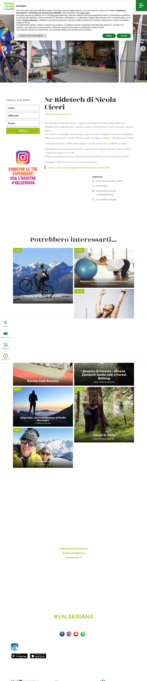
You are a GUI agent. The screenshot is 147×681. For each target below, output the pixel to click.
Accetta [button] (124, 36)
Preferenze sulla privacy (125, 669)
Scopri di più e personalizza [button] (31, 36)
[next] (143, 48)
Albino (48, 114)
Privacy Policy (108, 669)
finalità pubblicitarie (30, 20)
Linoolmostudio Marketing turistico (73, 671)
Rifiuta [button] (109, 36)
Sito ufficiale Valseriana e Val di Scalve (19, 669)
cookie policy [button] (85, 13)
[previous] (4, 48)
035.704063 (75, 507)
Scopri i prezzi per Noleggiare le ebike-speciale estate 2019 (79, 167)
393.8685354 (76, 512)
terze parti (54, 15)
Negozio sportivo (62, 114)
